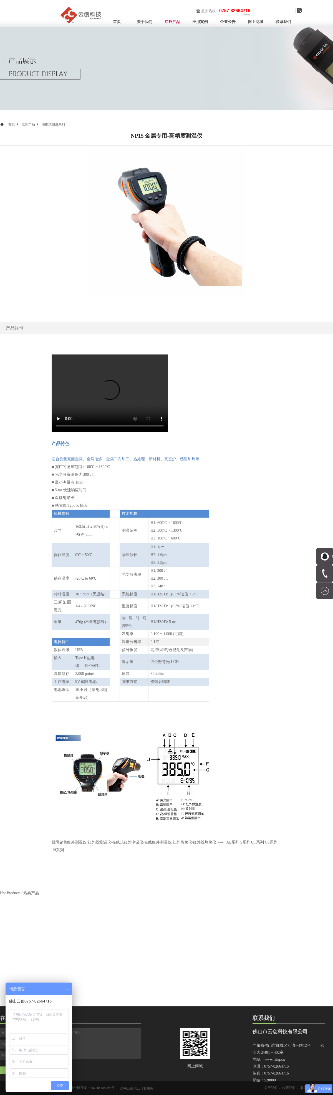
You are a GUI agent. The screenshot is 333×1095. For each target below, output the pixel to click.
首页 (117, 22)
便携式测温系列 (53, 124)
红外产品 (28, 124)
